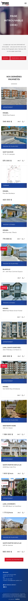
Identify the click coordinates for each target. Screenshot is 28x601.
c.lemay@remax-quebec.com (14, 580)
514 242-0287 (9, 579)
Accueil (5, 58)
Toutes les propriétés (14, 559)
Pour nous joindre (18, 58)
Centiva (17, 599)
